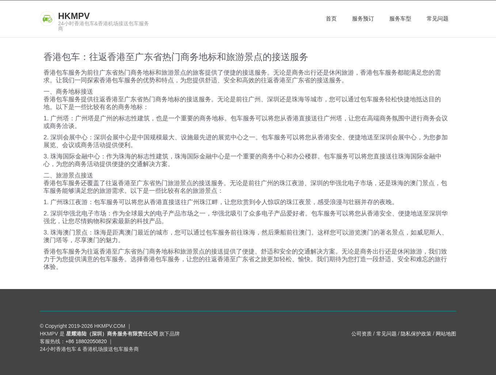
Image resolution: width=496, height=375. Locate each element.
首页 (331, 18)
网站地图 (446, 334)
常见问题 (438, 18)
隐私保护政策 (416, 334)
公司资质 (361, 334)
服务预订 (363, 18)
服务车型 (400, 18)
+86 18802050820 (86, 341)
